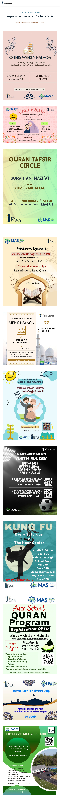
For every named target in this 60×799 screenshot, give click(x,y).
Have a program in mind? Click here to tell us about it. (30, 22)
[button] (57, 3)
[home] (7, 3)
